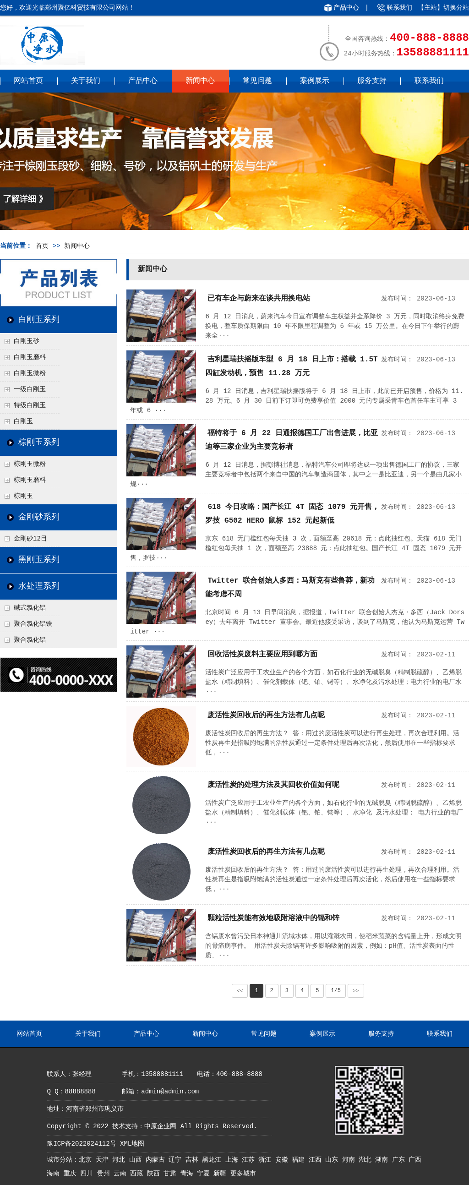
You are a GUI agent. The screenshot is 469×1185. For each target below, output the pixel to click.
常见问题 (257, 81)
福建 (300, 1159)
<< (240, 991)
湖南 (383, 1159)
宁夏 (205, 1173)
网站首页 (28, 81)
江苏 (250, 1159)
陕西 (155, 1173)
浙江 (266, 1159)
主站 (430, 7)
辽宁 (177, 1159)
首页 (42, 246)
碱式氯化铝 (30, 608)
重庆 (72, 1173)
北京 (87, 1159)
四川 (88, 1173)
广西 (415, 1159)
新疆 (221, 1173)
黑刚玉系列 (39, 559)
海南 (55, 1173)
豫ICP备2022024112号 (81, 1143)
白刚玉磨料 (30, 357)
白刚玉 (23, 421)
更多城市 (243, 1173)
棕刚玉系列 (39, 442)
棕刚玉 (23, 496)
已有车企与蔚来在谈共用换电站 (258, 299)
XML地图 (132, 1143)
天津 (104, 1159)
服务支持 (372, 81)
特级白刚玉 (30, 405)
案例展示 (314, 81)
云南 (122, 1173)
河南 (350, 1159)
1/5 (336, 991)
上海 (233, 1159)
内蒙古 (157, 1159)
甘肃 (172, 1173)
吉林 (193, 1159)
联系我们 (399, 7)
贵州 (105, 1173)
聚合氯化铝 (30, 640)
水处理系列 (39, 586)
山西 (137, 1159)
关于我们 (85, 81)
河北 (120, 1159)
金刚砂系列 (39, 517)
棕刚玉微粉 (30, 464)
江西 (317, 1159)
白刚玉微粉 (30, 373)
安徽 (283, 1159)
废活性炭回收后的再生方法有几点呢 (266, 715)
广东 (400, 1159)
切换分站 (456, 7)
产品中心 (346, 7)
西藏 (138, 1173)
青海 (188, 1173)
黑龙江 (213, 1159)
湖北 (367, 1159)
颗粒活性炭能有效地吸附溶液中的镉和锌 (273, 918)
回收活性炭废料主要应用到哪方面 (262, 654)
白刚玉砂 (26, 341)
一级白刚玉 (30, 389)
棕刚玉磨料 (30, 480)
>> (356, 991)
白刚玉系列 (39, 319)
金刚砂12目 (30, 538)
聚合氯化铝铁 (33, 624)
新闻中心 (200, 81)
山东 (333, 1159)
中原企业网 (160, 1126)
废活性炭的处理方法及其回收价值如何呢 (273, 785)
